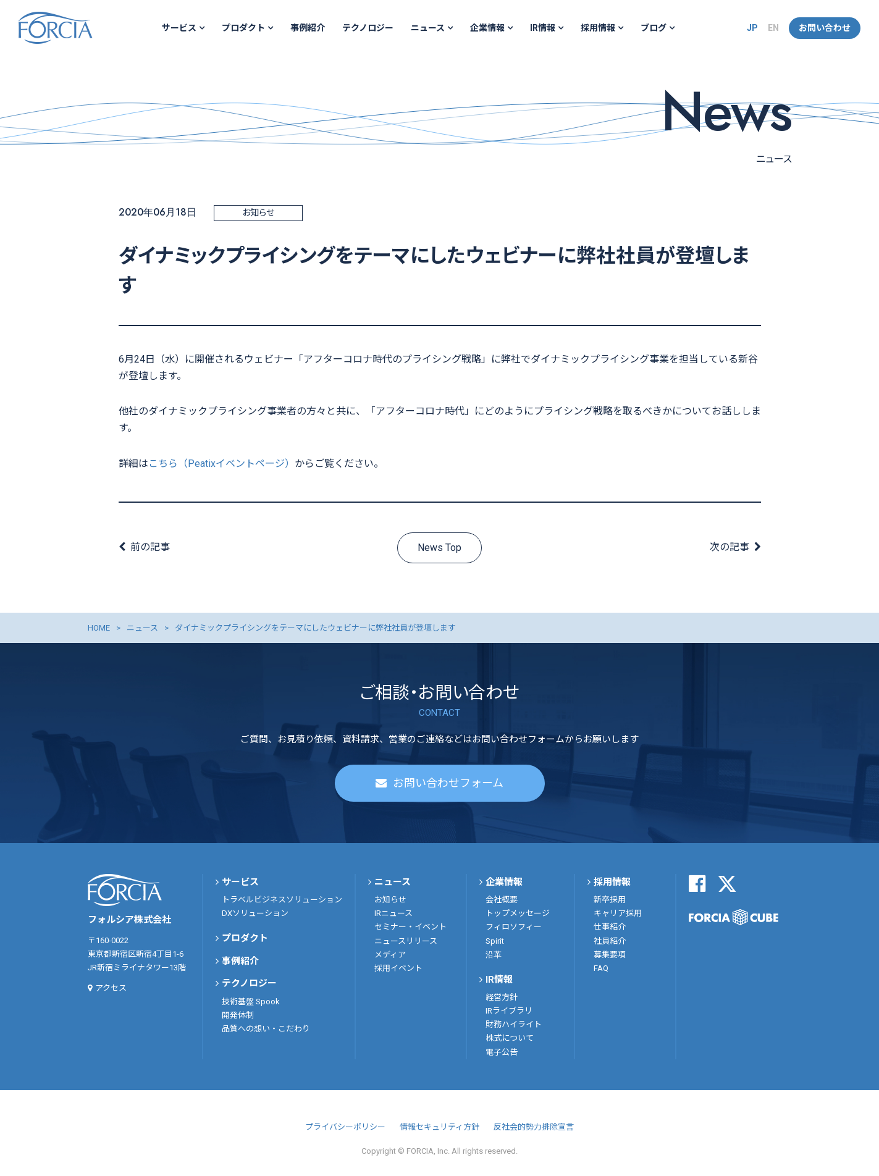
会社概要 (502, 899)
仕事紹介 (610, 926)
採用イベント (398, 968)
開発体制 (238, 1015)
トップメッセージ (518, 913)
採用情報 (598, 28)
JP (752, 28)
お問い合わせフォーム (448, 782)
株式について (510, 1038)
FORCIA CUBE (733, 917)
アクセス (111, 988)
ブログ (654, 28)
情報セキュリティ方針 (439, 1127)
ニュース (428, 28)
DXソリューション (255, 913)
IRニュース (393, 913)
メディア (390, 954)
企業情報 (487, 28)
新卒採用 (610, 899)
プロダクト (243, 28)
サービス (179, 28)
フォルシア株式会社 (56, 28)
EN (773, 28)
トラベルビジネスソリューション (282, 899)
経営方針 (502, 997)
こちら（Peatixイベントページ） (221, 463)
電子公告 (502, 1052)
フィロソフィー (514, 926)
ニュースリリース (405, 941)
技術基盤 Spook (251, 1001)
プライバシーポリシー (345, 1127)
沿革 (494, 954)
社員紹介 (610, 941)
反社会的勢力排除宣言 (534, 1127)
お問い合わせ (825, 28)
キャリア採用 (618, 913)
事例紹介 (307, 28)
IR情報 (542, 28)
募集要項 (610, 954)
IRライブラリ (509, 1010)
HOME (99, 627)
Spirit (495, 941)
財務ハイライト (514, 1024)
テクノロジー (367, 28)
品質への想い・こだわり (266, 1028)
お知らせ (390, 899)
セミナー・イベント (410, 926)
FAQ (601, 968)
